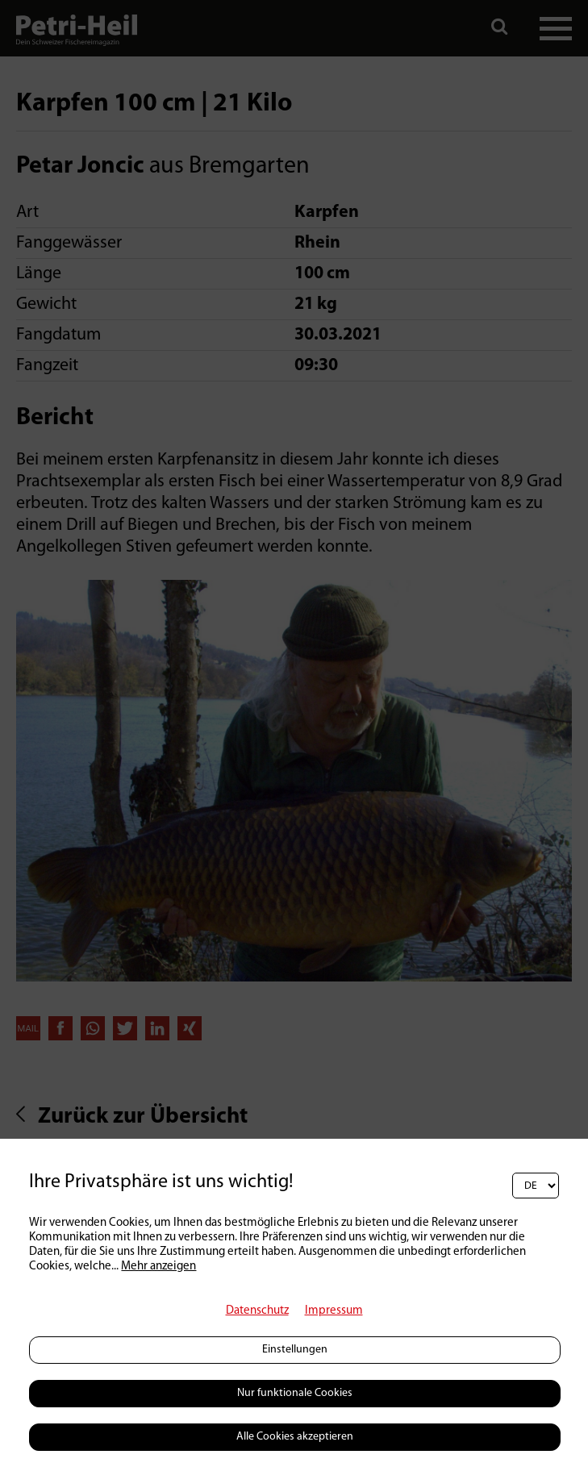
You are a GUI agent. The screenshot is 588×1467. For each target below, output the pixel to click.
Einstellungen (294, 1350)
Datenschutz (257, 1311)
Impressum (334, 1311)
